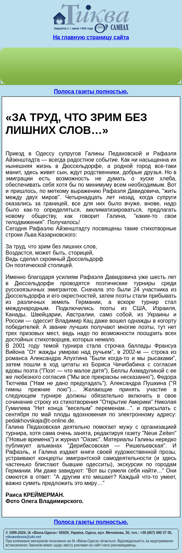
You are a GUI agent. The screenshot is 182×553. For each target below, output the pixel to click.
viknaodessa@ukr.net (23, 537)
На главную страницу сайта (91, 37)
